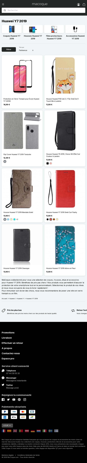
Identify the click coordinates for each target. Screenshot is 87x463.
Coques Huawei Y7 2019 (11, 37)
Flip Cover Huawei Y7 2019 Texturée (17, 154)
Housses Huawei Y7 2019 (33, 37)
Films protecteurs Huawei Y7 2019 (54, 37)
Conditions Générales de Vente (28, 455)
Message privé (12, 388)
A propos (7, 348)
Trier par (21, 47)
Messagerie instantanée (16, 380)
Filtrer (8, 49)
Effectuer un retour (12, 343)
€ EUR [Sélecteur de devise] (7, 425)
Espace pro (8, 358)
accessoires (74, 280)
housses (57, 280)
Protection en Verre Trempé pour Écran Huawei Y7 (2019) (21, 100)
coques (50, 280)
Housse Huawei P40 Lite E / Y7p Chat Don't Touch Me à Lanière (62, 100)
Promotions (8, 332)
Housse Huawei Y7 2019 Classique (16, 268)
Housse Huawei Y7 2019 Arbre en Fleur (61, 268)
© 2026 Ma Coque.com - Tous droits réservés (18, 457)
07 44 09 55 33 (13, 373)
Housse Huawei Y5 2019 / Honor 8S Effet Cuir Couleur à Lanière (63, 155)
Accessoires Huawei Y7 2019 (75, 37)
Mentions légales (8, 455)
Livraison (7, 337)
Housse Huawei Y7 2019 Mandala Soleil (18, 212)
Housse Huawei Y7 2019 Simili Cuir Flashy (61, 212)
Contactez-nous (11, 353)
